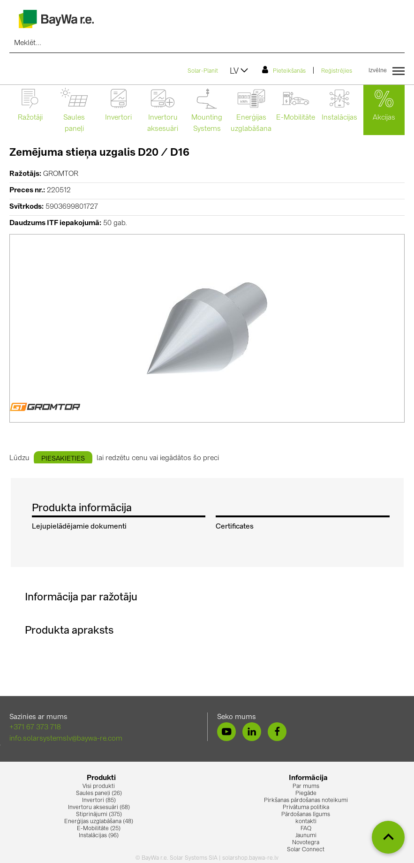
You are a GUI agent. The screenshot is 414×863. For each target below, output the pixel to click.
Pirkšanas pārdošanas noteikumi (306, 800)
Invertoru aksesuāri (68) (99, 807)
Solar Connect (305, 850)
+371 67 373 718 (35, 727)
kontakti (305, 822)
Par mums (306, 786)
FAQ (306, 829)
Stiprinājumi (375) (99, 815)
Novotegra (305, 843)
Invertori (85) (99, 800)
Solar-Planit (203, 71)
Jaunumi (305, 836)
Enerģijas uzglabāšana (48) (98, 822)
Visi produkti (99, 786)
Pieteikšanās (284, 70)
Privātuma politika (306, 807)
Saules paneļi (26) (99, 793)
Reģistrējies (336, 71)
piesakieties (63, 458)
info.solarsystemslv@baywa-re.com (65, 738)
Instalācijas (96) (99, 836)
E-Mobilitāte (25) (98, 829)
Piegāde (305, 793)
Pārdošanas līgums (305, 815)
